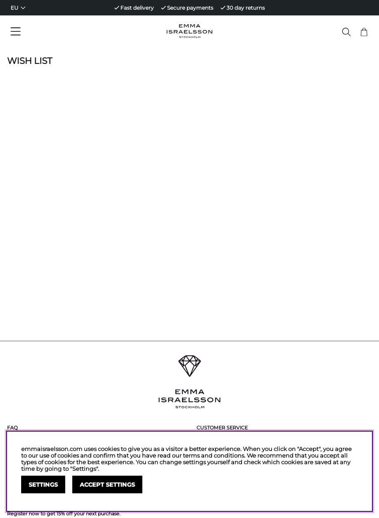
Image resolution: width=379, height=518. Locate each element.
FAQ (12, 428)
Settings (43, 484)
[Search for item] (346, 32)
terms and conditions (213, 455)
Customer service (222, 428)
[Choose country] (18, 7)
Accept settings (107, 484)
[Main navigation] (52, 31)
